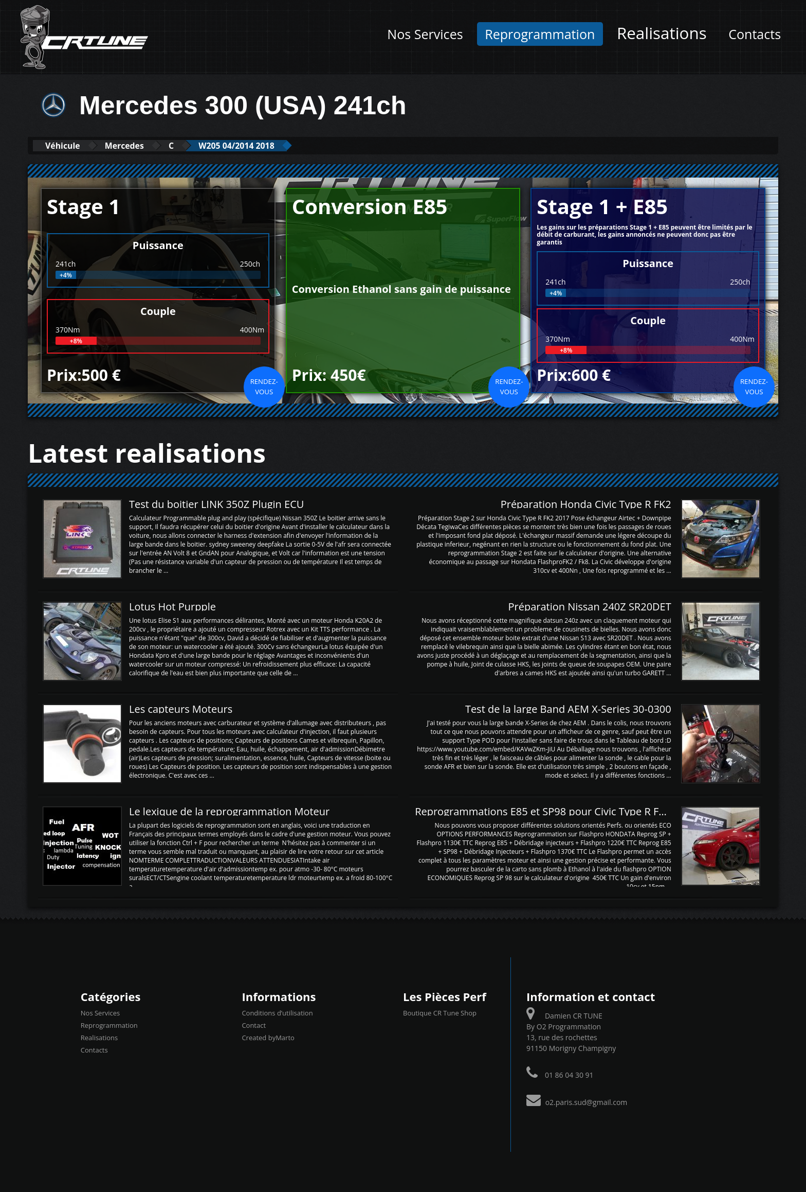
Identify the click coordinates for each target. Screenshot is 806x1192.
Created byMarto (268, 1037)
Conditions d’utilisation (277, 1012)
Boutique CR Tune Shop (440, 1012)
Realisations (662, 33)
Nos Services (425, 34)
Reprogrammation (540, 34)
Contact (254, 1024)
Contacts (754, 34)
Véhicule (67, 145)
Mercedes (138, 145)
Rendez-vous (264, 386)
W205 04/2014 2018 (266, 145)
